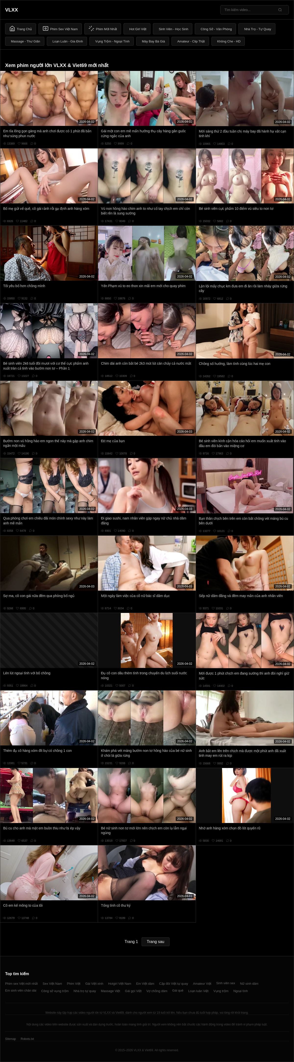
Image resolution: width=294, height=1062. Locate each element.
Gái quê (178, 990)
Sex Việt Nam (52, 983)
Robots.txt (27, 1039)
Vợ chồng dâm (157, 991)
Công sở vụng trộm (55, 991)
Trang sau (155, 942)
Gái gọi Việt (133, 991)
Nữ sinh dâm (249, 983)
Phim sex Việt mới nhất (21, 983)
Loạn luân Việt (198, 991)
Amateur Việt (202, 983)
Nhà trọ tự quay (85, 991)
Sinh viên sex (225, 983)
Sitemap (10, 1039)
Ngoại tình (240, 991)
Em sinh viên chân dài (20, 990)
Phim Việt (73, 983)
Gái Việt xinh (94, 983)
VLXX (11, 10)
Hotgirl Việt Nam (119, 983)
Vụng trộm (221, 991)
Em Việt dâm (145, 983)
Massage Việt (110, 991)
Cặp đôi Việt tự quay (173, 983)
